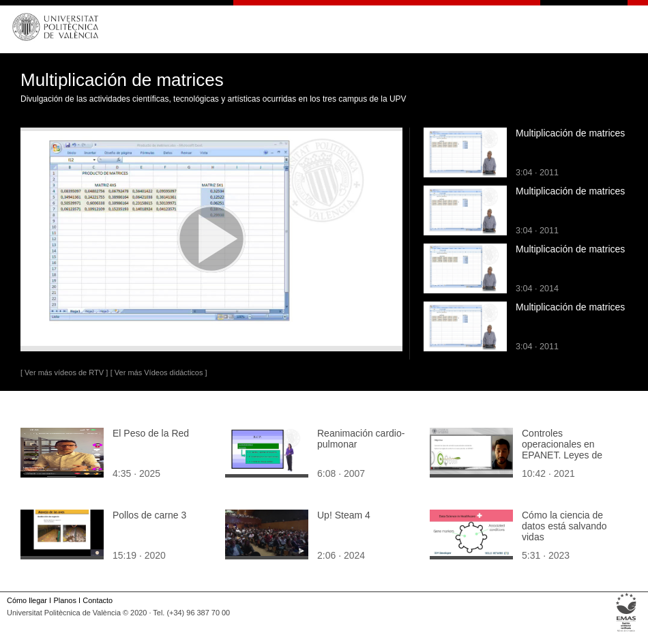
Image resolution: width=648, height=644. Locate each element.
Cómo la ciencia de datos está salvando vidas (564, 526)
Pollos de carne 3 (149, 515)
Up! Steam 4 (343, 515)
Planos (64, 600)
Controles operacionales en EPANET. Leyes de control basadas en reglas (562, 455)
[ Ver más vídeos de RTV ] (64, 372)
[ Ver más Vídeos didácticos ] (159, 372)
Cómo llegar (27, 600)
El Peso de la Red (151, 433)
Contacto (98, 600)
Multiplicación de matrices (570, 133)
